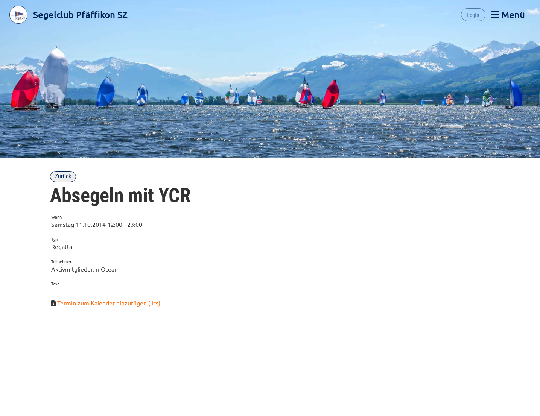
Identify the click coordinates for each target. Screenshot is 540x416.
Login (473, 14)
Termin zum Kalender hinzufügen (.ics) (108, 303)
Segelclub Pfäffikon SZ (80, 14)
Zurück (63, 176)
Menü (508, 14)
